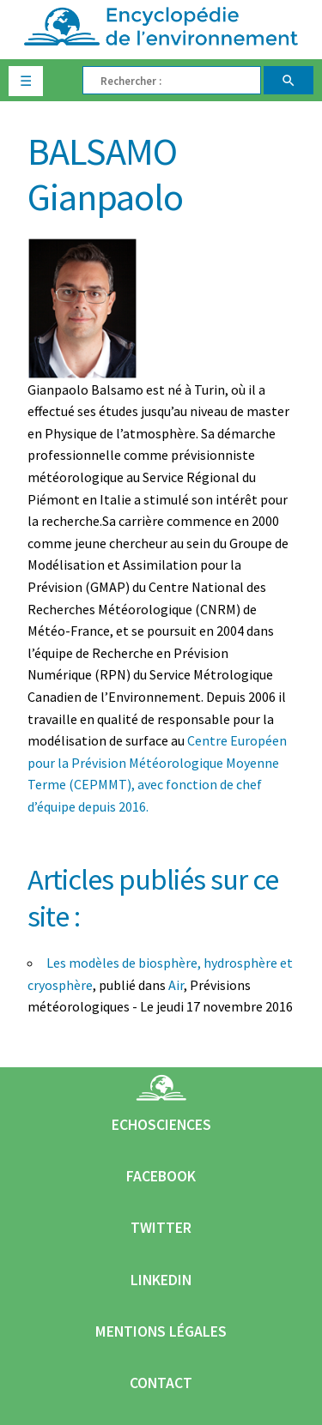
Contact (161, 1383)
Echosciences (161, 1124)
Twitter (161, 1227)
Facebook (161, 1176)
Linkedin (161, 1280)
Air (176, 984)
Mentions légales (161, 1331)
